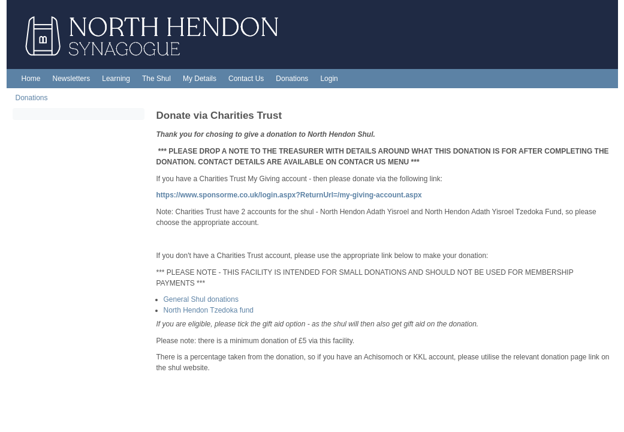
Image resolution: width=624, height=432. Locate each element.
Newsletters (72, 78)
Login (328, 78)
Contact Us (246, 78)
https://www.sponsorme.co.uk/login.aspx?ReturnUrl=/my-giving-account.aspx (289, 195)
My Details (199, 78)
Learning (116, 78)
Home (31, 78)
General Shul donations (201, 299)
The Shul (156, 78)
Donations (292, 78)
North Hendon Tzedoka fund (209, 310)
